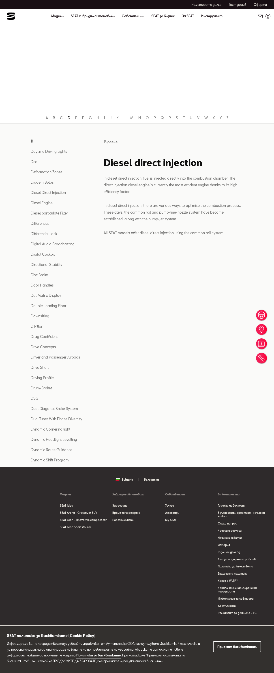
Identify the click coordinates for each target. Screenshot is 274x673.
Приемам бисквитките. (237, 647)
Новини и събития (230, 537)
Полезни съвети (123, 519)
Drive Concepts (43, 347)
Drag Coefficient (44, 336)
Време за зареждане (126, 512)
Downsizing (40, 316)
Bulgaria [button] (124, 479)
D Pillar (37, 326)
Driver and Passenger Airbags (55, 357)
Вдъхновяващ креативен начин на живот (241, 514)
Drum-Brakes (42, 388)
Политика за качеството (235, 566)
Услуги (169, 505)
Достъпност (227, 605)
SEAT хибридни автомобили (93, 16)
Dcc (34, 161)
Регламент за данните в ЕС (237, 612)
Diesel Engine (42, 203)
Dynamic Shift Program (50, 460)
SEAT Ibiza (66, 505)
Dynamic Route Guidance (51, 450)
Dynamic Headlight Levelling (54, 439)
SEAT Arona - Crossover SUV (78, 512)
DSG (35, 398)
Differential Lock (44, 233)
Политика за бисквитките (98, 655)
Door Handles (42, 285)
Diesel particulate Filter (49, 213)
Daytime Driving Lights (49, 151)
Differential (40, 223)
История (224, 544)
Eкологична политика (232, 573)
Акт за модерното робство (237, 559)
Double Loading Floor (48, 306)
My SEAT (170, 519)
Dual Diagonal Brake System (54, 408)
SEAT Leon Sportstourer (75, 527)
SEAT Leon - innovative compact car (83, 519)
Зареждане (119, 505)
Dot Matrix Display (46, 295)
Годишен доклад (229, 552)
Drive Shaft (40, 367)
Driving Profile (42, 378)
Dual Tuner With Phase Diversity (56, 419)
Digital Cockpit (43, 254)
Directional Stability (46, 264)
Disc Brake (39, 275)
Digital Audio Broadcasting (53, 244)
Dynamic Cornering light (50, 429)
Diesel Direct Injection (48, 192)
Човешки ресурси (230, 530)
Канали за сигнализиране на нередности (237, 589)
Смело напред (227, 523)
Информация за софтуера (236, 598)
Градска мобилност (231, 505)
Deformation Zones (46, 172)
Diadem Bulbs (42, 182)
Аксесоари (172, 512)
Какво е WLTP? (228, 580)
